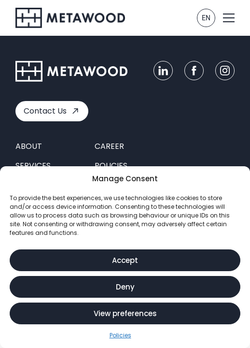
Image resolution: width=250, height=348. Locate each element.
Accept (125, 261)
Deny (125, 287)
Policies (120, 336)
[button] (229, 18)
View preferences (125, 314)
